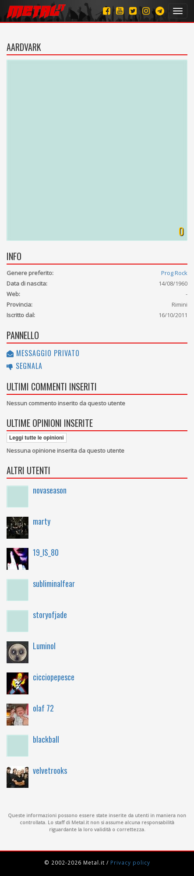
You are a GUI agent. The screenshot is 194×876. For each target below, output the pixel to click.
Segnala (24, 366)
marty (41, 521)
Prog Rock (174, 273)
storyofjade (50, 614)
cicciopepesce (53, 677)
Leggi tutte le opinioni (36, 438)
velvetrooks (50, 770)
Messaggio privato (43, 353)
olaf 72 (43, 708)
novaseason (50, 490)
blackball (46, 739)
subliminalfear (54, 583)
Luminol (44, 645)
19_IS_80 (46, 552)
